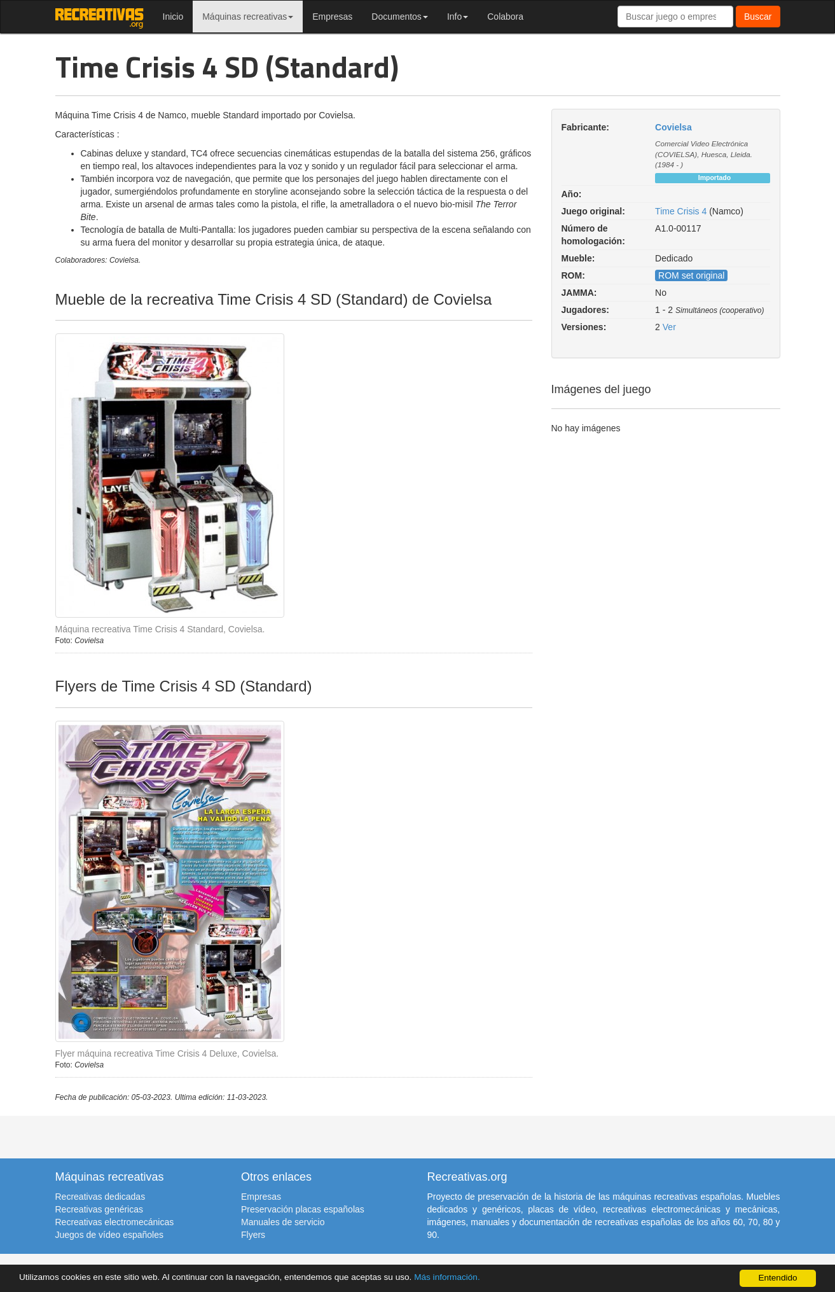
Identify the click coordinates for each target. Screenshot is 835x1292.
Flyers (253, 1235)
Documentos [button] (399, 16)
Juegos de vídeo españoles (109, 1235)
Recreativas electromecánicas (114, 1222)
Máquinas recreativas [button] (247, 16)
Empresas (332, 16)
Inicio (173, 16)
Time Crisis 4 (681, 211)
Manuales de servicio (283, 1222)
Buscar (758, 16)
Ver (669, 327)
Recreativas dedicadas (100, 1196)
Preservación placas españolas (302, 1209)
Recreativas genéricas (99, 1209)
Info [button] (457, 16)
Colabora (505, 16)
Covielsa (673, 127)
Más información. (447, 1277)
